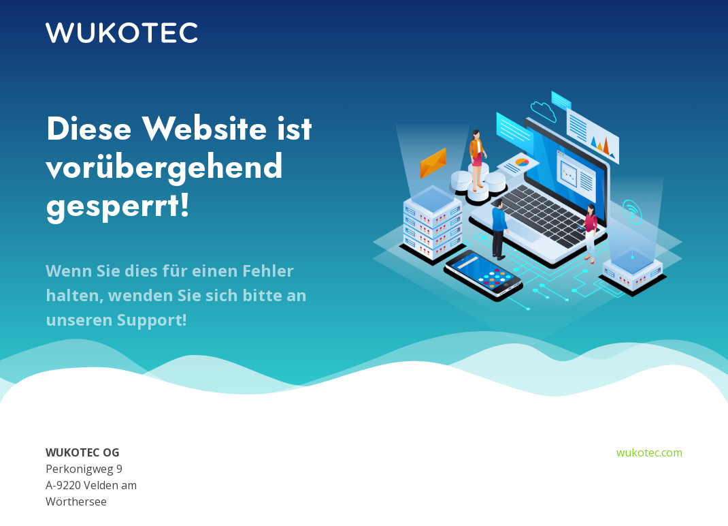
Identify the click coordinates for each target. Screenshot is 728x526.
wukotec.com (649, 452)
